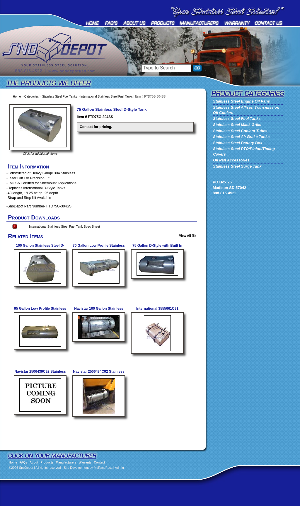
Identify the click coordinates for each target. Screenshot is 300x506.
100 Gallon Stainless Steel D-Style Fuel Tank (40, 247)
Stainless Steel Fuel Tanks (59, 96)
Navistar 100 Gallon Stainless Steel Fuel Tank (98, 310)
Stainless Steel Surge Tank (237, 166)
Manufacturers (199, 23)
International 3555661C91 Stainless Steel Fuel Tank (157, 310)
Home (93, 23)
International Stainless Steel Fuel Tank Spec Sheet (64, 226)
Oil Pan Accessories (231, 160)
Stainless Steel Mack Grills (237, 124)
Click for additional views (40, 153)
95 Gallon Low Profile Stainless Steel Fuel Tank (40, 310)
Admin (119, 467)
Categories (31, 96)
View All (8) (187, 235)
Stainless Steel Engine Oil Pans (241, 101)
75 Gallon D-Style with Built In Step (157, 247)
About (135, 23)
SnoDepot (61, 61)
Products (162, 23)
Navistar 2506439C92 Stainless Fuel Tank (40, 373)
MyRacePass (103, 467)
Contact (268, 23)
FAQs (111, 23)
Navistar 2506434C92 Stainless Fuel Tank (98, 373)
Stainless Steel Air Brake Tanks (241, 136)
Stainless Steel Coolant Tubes (240, 131)
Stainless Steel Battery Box (237, 143)
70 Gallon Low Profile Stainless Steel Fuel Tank (99, 247)
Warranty (237, 23)
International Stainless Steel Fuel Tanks (107, 96)
